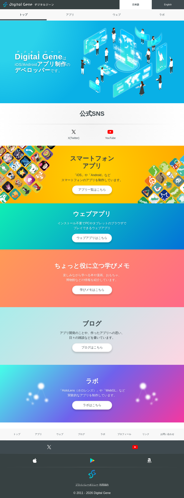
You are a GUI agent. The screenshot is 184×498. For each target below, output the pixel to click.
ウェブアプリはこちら (92, 237)
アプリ (70, 14)
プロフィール (124, 434)
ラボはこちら (92, 405)
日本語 (135, 4)
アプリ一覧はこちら (92, 189)
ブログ (81, 434)
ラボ (162, 14)
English (168, 4)
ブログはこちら (92, 347)
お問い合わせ (167, 434)
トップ (23, 14)
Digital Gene (29, 4)
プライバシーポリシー (86, 484)
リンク (145, 434)
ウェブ (117, 14)
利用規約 (104, 484)
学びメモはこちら (92, 289)
